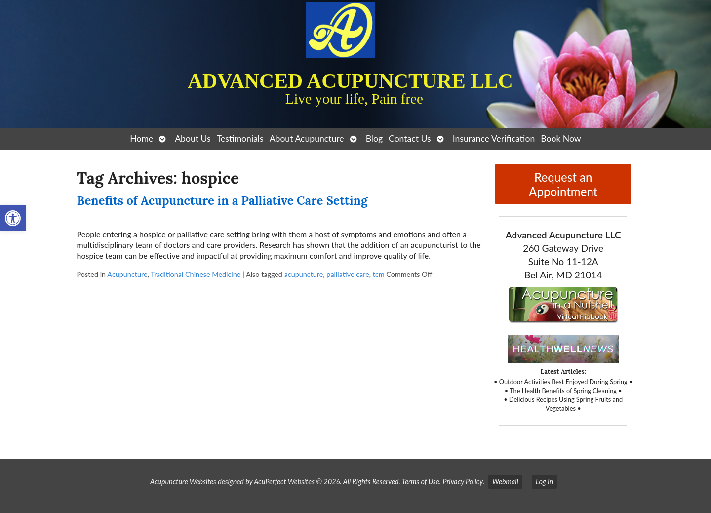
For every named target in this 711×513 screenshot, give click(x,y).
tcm (379, 274)
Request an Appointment (563, 184)
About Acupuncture (307, 138)
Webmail (505, 481)
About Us (192, 138)
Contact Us (410, 138)
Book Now (561, 138)
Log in (544, 481)
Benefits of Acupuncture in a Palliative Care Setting (222, 200)
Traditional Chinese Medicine (195, 274)
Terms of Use (420, 481)
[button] (13, 218)
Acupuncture (127, 274)
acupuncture (303, 274)
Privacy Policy (462, 481)
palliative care (347, 274)
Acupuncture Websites (183, 481)
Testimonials (240, 138)
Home (141, 138)
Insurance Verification (494, 138)
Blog (374, 138)
